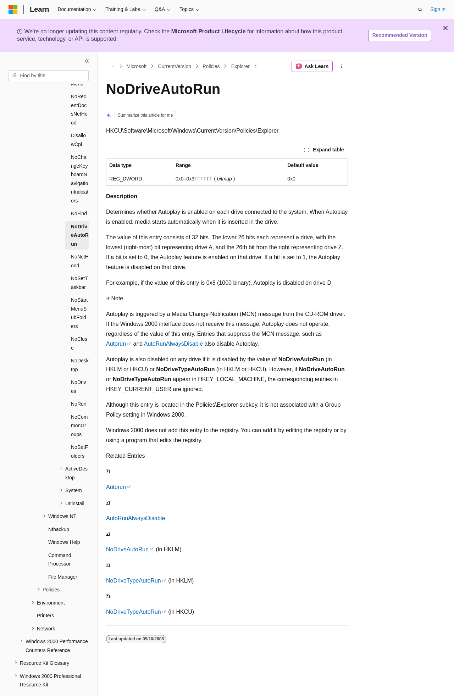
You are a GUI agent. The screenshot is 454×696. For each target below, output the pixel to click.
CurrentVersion (174, 66)
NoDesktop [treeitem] (80, 345)
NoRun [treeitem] (79, 384)
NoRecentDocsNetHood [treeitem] (79, 90)
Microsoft (137, 66)
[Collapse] (86, 61)
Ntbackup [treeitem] (58, 510)
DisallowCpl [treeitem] (78, 120)
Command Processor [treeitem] (59, 540)
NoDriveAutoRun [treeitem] (80, 215)
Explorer (240, 66)
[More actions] (342, 66)
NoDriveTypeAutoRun (133, 581)
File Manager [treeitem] (62, 557)
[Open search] (420, 9)
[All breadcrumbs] (112, 66)
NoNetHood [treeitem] (80, 241)
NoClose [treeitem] (79, 324)
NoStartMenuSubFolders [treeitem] (79, 294)
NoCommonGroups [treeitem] (79, 406)
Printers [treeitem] (45, 596)
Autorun (116, 344)
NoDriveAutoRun (127, 549)
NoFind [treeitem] (79, 194)
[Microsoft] (13, 9)
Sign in (437, 9)
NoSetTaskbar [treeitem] (79, 263)
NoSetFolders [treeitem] (79, 432)
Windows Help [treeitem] (64, 522)
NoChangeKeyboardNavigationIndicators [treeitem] (79, 159)
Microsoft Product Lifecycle (208, 31)
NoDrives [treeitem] (78, 367)
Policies (211, 66)
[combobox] (49, 76)
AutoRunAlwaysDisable (173, 344)
